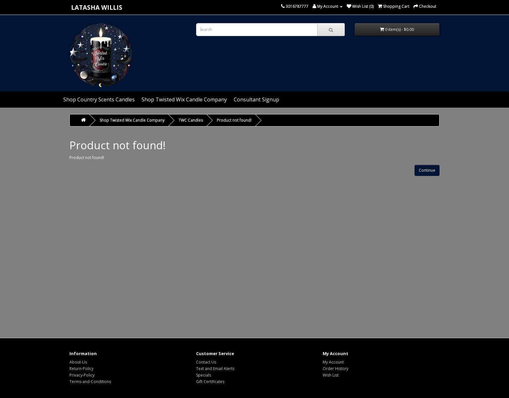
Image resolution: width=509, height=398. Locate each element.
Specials (203, 375)
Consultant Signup (256, 99)
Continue (427, 170)
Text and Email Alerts (215, 368)
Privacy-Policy (81, 375)
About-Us (78, 362)
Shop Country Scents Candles (99, 99)
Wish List (331, 375)
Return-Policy (81, 368)
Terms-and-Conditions (90, 381)
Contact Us (206, 362)
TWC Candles (191, 120)
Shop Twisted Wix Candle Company (184, 99)
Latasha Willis (96, 7)
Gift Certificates (210, 381)
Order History (335, 368)
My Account (333, 362)
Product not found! (234, 120)
